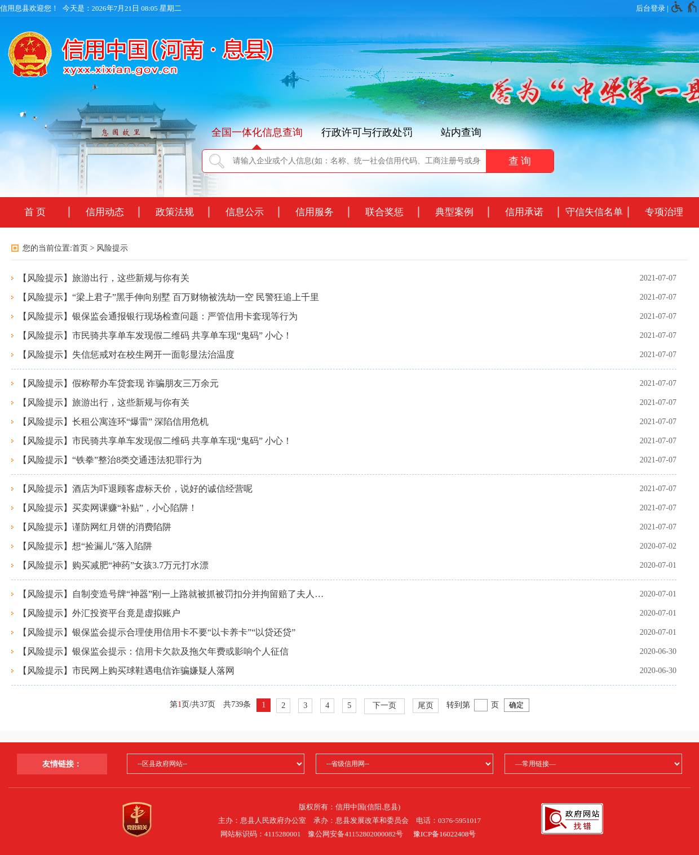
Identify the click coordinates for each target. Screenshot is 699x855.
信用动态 (105, 212)
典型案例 (454, 212)
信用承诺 (524, 212)
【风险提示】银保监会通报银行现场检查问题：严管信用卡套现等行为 (158, 316)
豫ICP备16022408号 (444, 834)
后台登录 (650, 8)
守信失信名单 (594, 212)
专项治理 (664, 212)
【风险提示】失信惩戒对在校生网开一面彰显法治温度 (126, 354)
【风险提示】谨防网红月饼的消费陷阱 (94, 527)
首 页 (35, 212)
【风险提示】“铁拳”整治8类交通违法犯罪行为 (110, 460)
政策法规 (175, 212)
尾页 (425, 705)
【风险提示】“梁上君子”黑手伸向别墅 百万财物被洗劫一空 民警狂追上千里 (168, 297)
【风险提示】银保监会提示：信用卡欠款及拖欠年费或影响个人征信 (153, 651)
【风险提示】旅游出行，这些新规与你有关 (103, 278)
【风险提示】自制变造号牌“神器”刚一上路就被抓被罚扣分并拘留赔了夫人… (171, 594)
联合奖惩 (384, 212)
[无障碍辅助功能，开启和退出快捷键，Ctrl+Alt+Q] (684, 8)
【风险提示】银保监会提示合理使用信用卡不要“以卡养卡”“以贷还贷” (156, 632)
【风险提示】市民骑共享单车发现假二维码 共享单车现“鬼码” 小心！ (155, 335)
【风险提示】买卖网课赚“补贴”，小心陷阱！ (107, 508)
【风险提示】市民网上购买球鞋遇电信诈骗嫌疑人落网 (126, 670)
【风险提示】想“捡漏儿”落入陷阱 (85, 546)
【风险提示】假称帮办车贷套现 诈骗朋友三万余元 (118, 383)
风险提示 (112, 248)
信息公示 (244, 212)
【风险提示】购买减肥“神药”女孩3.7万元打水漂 (113, 565)
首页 (80, 248)
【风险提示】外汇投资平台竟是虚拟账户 (99, 613)
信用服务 (314, 212)
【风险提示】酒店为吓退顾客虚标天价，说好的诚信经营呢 (135, 488)
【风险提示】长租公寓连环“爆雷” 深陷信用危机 (113, 421)
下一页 (384, 705)
